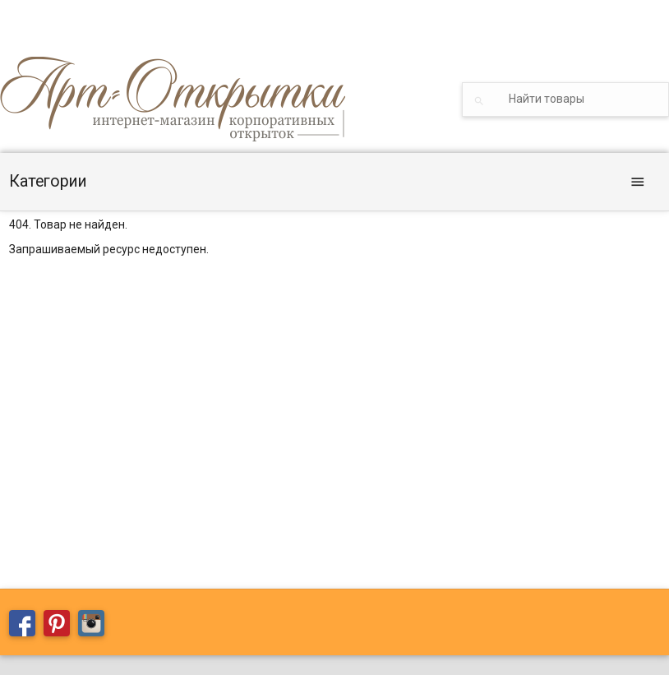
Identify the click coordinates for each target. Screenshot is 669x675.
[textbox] (565, 99)
